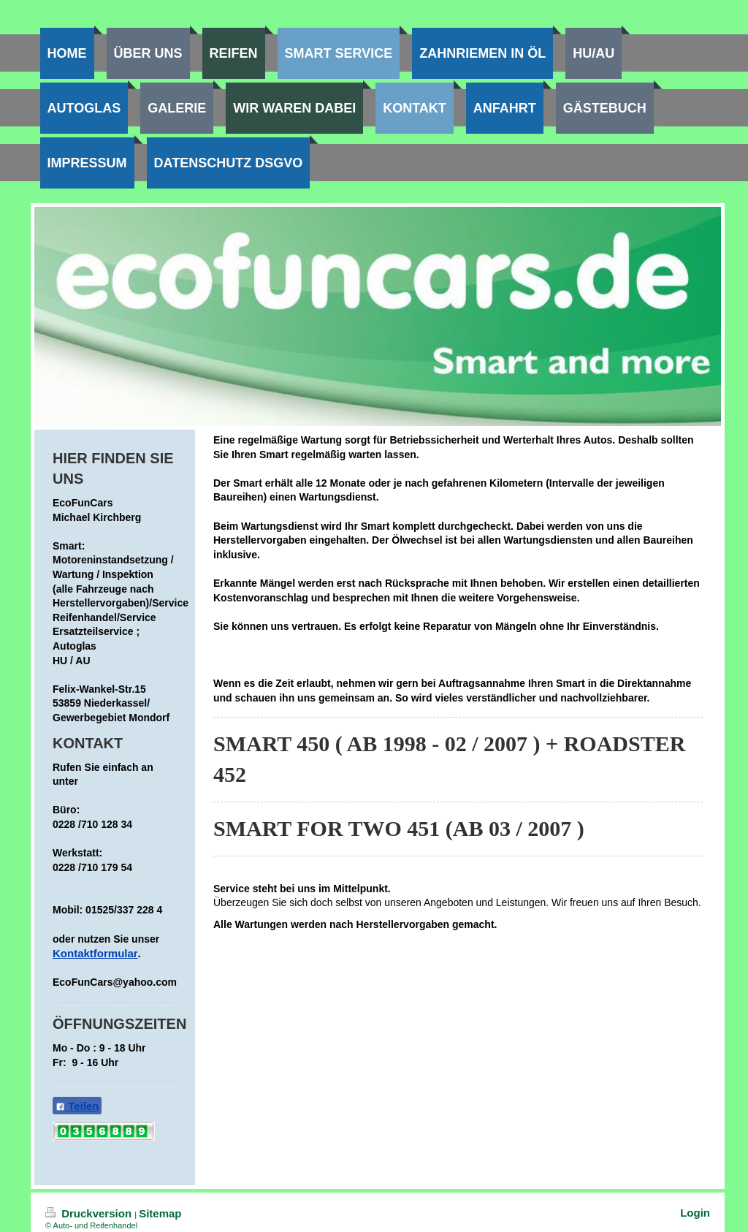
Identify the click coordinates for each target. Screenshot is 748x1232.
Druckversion (89, 1213)
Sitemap (160, 1213)
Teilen (77, 1106)
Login (695, 1212)
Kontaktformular (95, 953)
